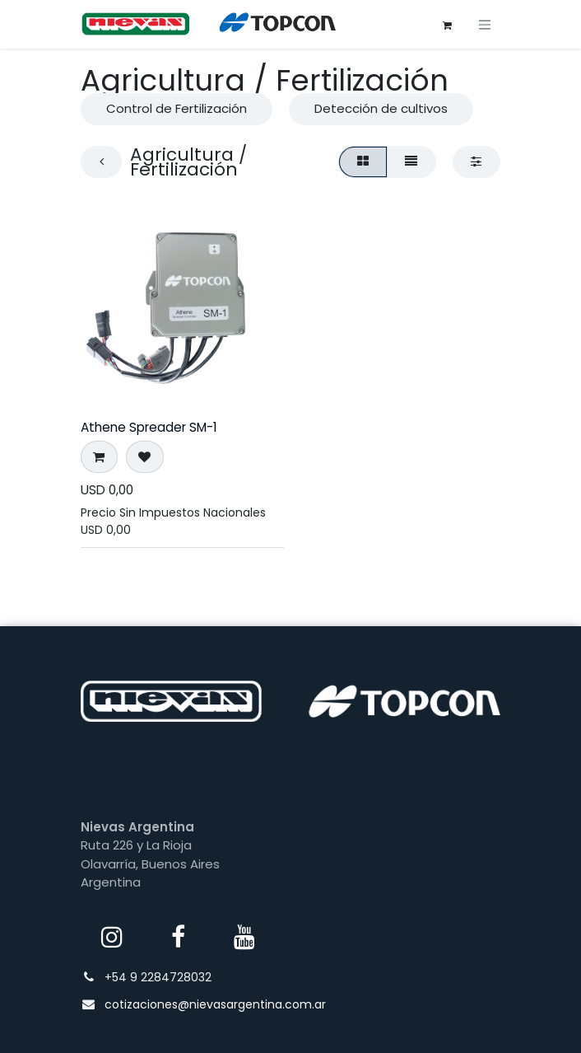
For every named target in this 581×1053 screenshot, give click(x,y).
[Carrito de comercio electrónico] (447, 24)
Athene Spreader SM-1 (149, 427)
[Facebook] (178, 937)
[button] (99, 457)
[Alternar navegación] (484, 24)
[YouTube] (244, 937)
